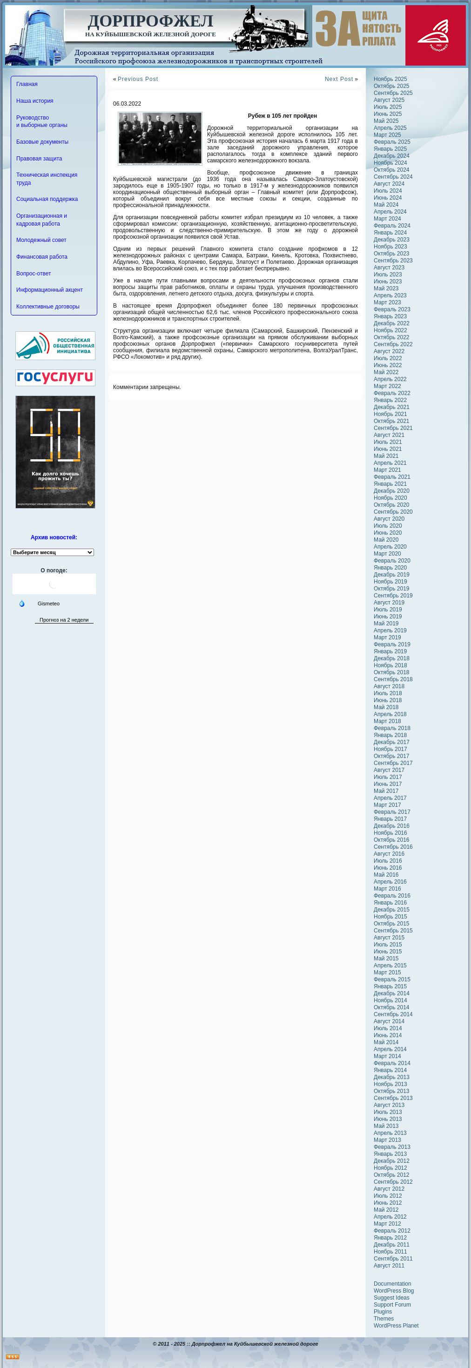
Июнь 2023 (388, 281)
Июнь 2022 (388, 365)
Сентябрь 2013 (393, 1098)
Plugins (383, 1311)
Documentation (392, 1284)
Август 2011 (389, 1265)
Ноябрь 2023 (390, 246)
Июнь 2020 (388, 533)
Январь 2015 (390, 986)
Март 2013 (387, 1140)
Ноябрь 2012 (390, 1168)
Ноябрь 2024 (390, 163)
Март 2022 (387, 386)
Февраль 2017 (392, 812)
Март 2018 (387, 721)
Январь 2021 (390, 484)
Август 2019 (389, 602)
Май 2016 (386, 875)
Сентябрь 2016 (393, 847)
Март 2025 (387, 135)
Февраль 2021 (392, 477)
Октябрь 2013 (392, 1091)
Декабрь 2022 (392, 323)
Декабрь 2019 (392, 574)
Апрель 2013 (390, 1133)
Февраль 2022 (392, 393)
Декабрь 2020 (392, 491)
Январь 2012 (390, 1237)
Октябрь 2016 (392, 840)
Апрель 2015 (390, 965)
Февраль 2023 (392, 309)
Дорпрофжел (151, 21)
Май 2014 (386, 1042)
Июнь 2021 (388, 449)
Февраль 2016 (392, 895)
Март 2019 (387, 637)
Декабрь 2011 (392, 1244)
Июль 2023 (388, 274)
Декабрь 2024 (392, 156)
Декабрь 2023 (392, 239)
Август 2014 (389, 1021)
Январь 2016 (390, 902)
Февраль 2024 (392, 225)
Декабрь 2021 (392, 407)
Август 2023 (389, 267)
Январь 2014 (390, 1070)
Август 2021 (389, 435)
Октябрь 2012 (392, 1175)
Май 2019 (386, 623)
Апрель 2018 (390, 714)
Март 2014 (387, 1056)
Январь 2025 (390, 149)
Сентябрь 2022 (393, 344)
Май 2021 (386, 456)
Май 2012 (386, 1210)
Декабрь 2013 (392, 1077)
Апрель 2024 (390, 211)
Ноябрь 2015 (390, 916)
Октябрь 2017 (392, 756)
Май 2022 (386, 372)
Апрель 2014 (390, 1049)
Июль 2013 (388, 1112)
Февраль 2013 (392, 1147)
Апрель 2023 (390, 295)
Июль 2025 (388, 107)
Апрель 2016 (390, 881)
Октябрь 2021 (392, 421)
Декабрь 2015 (392, 909)
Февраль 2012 (392, 1230)
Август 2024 (389, 184)
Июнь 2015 (388, 951)
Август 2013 (389, 1105)
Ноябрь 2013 (390, 1084)
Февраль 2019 (392, 644)
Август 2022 (389, 351)
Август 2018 (389, 686)
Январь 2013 (390, 1154)
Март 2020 (387, 553)
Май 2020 (386, 539)
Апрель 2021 (390, 463)
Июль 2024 (388, 191)
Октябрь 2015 (392, 923)
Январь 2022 (390, 400)
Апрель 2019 (390, 630)
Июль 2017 (388, 777)
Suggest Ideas (392, 1297)
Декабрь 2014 (392, 993)
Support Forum (392, 1304)
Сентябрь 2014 (393, 1014)
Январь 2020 (390, 567)
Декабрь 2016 (392, 826)
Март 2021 (387, 470)
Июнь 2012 (388, 1203)
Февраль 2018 (392, 728)
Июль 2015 (388, 944)
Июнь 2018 (388, 700)
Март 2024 (387, 218)
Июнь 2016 (388, 868)
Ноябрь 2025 (390, 79)
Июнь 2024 (388, 197)
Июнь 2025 (388, 114)
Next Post (339, 79)
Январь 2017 (390, 819)
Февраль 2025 (392, 142)
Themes (384, 1318)
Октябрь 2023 (392, 253)
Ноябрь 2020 (390, 498)
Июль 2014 (388, 1028)
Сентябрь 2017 (393, 763)
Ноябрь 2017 (390, 749)
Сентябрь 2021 (393, 428)
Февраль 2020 (392, 560)
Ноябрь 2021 (390, 414)
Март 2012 (387, 1223)
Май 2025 (386, 121)
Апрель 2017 (390, 798)
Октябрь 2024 (392, 170)
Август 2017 (389, 770)
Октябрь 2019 (392, 588)
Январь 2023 (390, 316)
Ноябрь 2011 (390, 1251)
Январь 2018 (390, 735)
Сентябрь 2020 (393, 512)
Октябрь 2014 (392, 1007)
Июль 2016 (388, 861)
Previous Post (138, 79)
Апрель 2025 (390, 128)
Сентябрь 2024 (393, 177)
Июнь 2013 (388, 1119)
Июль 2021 (388, 442)
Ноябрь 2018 (390, 665)
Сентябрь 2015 (393, 930)
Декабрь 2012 (392, 1161)
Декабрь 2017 (392, 742)
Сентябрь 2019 (393, 595)
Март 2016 (387, 888)
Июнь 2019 (388, 616)
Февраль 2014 (392, 1063)
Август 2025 (389, 100)
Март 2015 (387, 972)
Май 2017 (386, 791)
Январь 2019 (390, 651)
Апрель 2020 (390, 546)
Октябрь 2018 (392, 672)
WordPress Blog (394, 1291)
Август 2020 (389, 519)
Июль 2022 (388, 358)
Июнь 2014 (388, 1035)
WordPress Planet (396, 1325)
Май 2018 (386, 707)
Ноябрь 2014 (390, 1000)
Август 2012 (389, 1189)
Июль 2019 (388, 609)
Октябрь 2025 (392, 86)
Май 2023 (386, 288)
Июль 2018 (388, 693)
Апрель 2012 (390, 1217)
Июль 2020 (388, 526)
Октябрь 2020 (392, 505)
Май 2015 (386, 958)
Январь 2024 (390, 232)
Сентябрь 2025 (393, 93)
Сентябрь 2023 (393, 260)
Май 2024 (386, 204)
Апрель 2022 (390, 379)
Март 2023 (387, 302)
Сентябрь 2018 (393, 679)
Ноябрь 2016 (390, 833)
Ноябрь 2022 (390, 330)
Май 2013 (386, 1126)
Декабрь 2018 (392, 658)
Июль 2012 (388, 1196)
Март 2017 (387, 805)
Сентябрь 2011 (393, 1258)
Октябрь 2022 (392, 337)
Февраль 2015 (392, 979)
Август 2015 (389, 937)
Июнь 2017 (388, 784)
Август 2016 (389, 854)
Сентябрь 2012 (393, 1182)
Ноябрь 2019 (390, 581)
